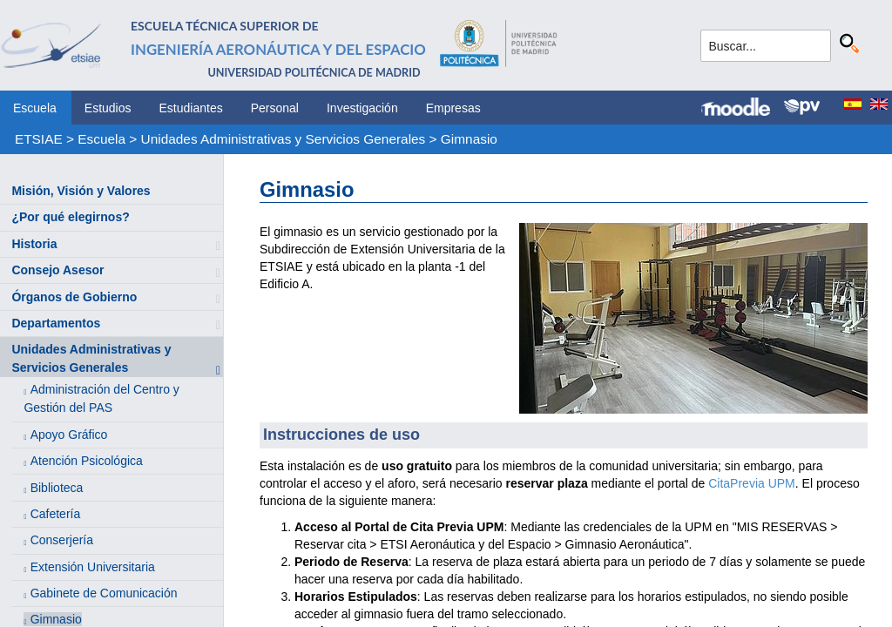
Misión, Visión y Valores (80, 191)
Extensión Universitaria (92, 567)
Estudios (108, 108)
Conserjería (61, 540)
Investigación (362, 108)
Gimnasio (469, 138)
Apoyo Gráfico (69, 435)
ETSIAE (39, 138)
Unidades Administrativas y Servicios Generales (283, 138)
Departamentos (55, 323)
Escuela (35, 108)
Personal (275, 108)
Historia (34, 244)
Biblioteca (57, 488)
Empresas (453, 108)
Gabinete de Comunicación (104, 593)
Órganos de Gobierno (74, 297)
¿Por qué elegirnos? (70, 217)
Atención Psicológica (86, 461)
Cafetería (55, 514)
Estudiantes (191, 108)
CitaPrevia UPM (751, 483)
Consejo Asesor (57, 270)
